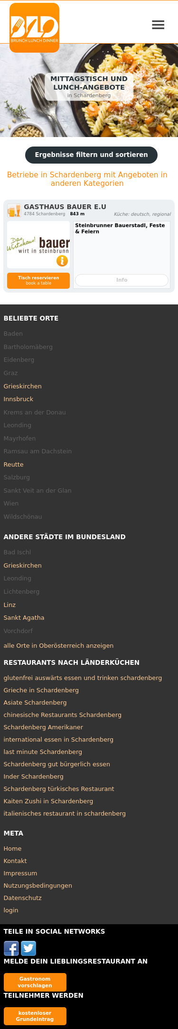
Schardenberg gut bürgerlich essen (57, 764)
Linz (10, 604)
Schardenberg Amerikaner (43, 727)
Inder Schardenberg (34, 776)
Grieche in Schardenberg (41, 690)
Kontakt (15, 860)
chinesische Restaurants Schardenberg (63, 714)
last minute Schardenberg (43, 751)
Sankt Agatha (24, 617)
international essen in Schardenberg (59, 739)
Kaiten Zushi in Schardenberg (49, 801)
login (11, 910)
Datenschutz (23, 897)
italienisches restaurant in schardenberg (65, 813)
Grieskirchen (23, 386)
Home (13, 848)
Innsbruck (19, 399)
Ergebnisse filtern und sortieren (91, 154)
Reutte (14, 464)
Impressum (20, 873)
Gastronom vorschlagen (35, 982)
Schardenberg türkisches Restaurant (59, 788)
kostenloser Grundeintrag (35, 1016)
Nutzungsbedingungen (38, 885)
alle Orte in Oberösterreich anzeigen (59, 645)
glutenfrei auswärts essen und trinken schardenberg (83, 677)
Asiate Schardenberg (35, 702)
